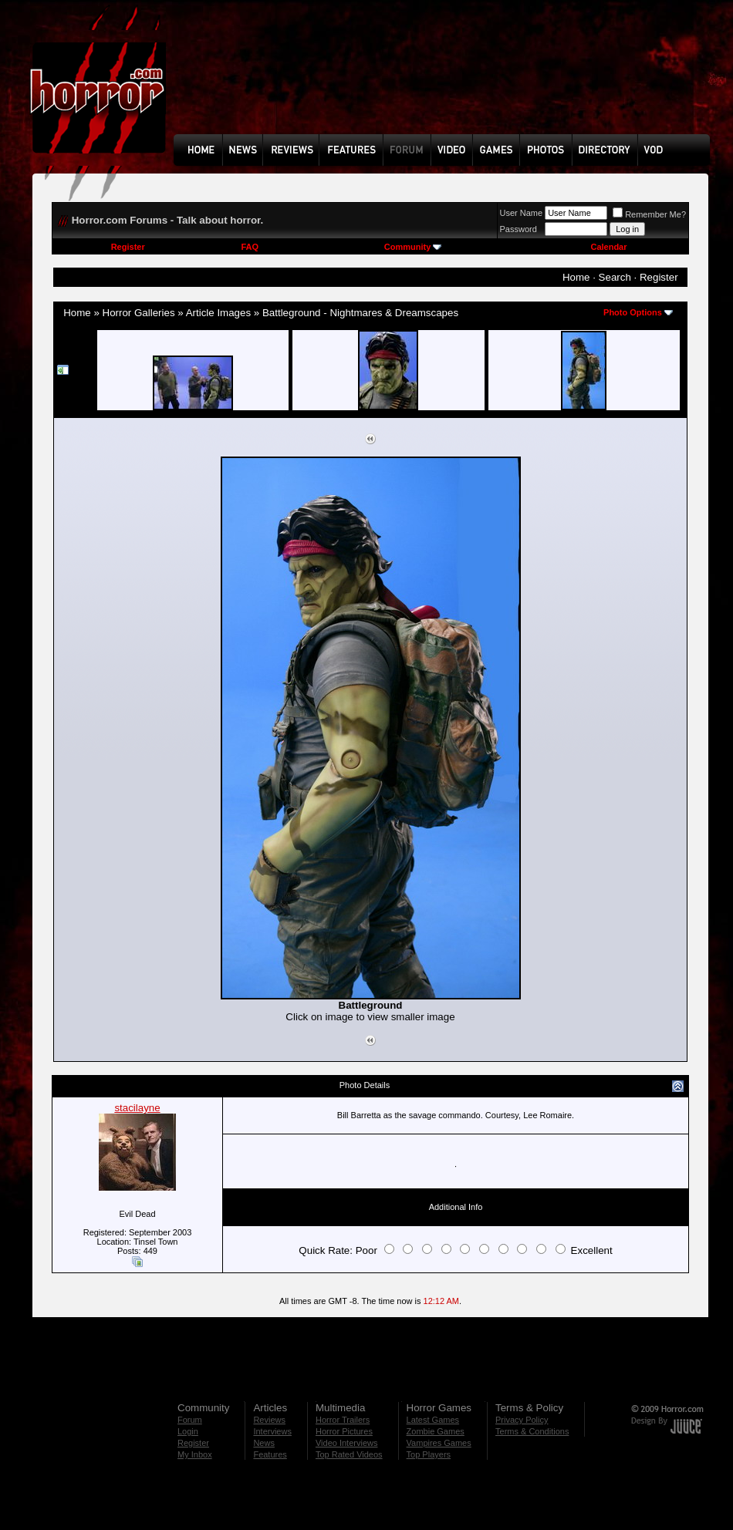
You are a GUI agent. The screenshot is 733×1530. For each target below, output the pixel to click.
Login (187, 1431)
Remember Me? (649, 214)
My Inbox (194, 1454)
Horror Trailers (343, 1419)
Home (576, 277)
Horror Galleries (139, 312)
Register (128, 246)
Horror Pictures (344, 1431)
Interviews (272, 1431)
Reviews (269, 1419)
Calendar (608, 246)
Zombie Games (435, 1431)
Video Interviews (347, 1442)
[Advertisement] (227, 78)
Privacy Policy (521, 1419)
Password (518, 229)
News (264, 1442)
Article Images (218, 312)
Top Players (429, 1454)
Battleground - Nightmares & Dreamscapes (360, 312)
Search (615, 277)
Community (413, 246)
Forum (189, 1419)
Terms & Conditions (532, 1431)
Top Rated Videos (349, 1454)
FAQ (249, 246)
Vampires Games (439, 1442)
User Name (521, 212)
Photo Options (632, 312)
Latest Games (433, 1419)
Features (269, 1454)
